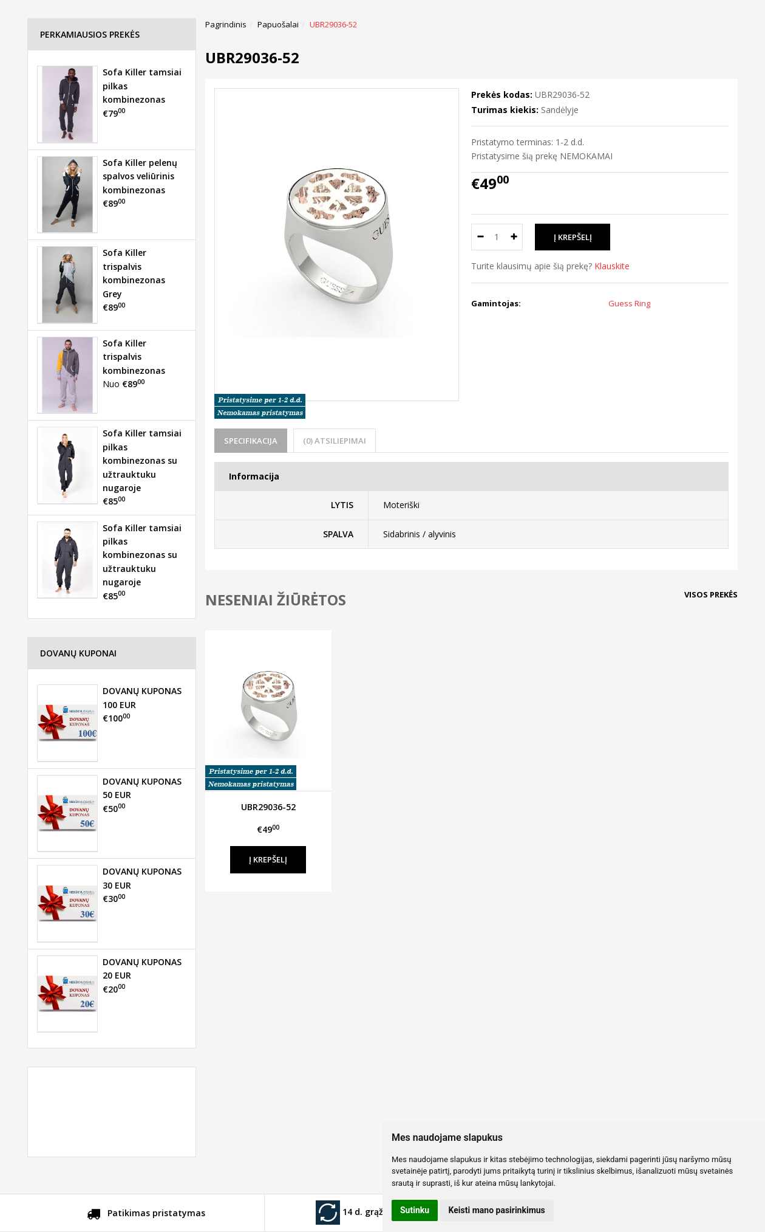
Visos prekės (711, 594)
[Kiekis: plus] (514, 237)
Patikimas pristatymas (146, 1215)
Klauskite (612, 266)
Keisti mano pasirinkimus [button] (497, 1210)
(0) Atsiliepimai (334, 440)
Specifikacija (250, 440)
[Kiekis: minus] (480, 237)
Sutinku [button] (414, 1210)
